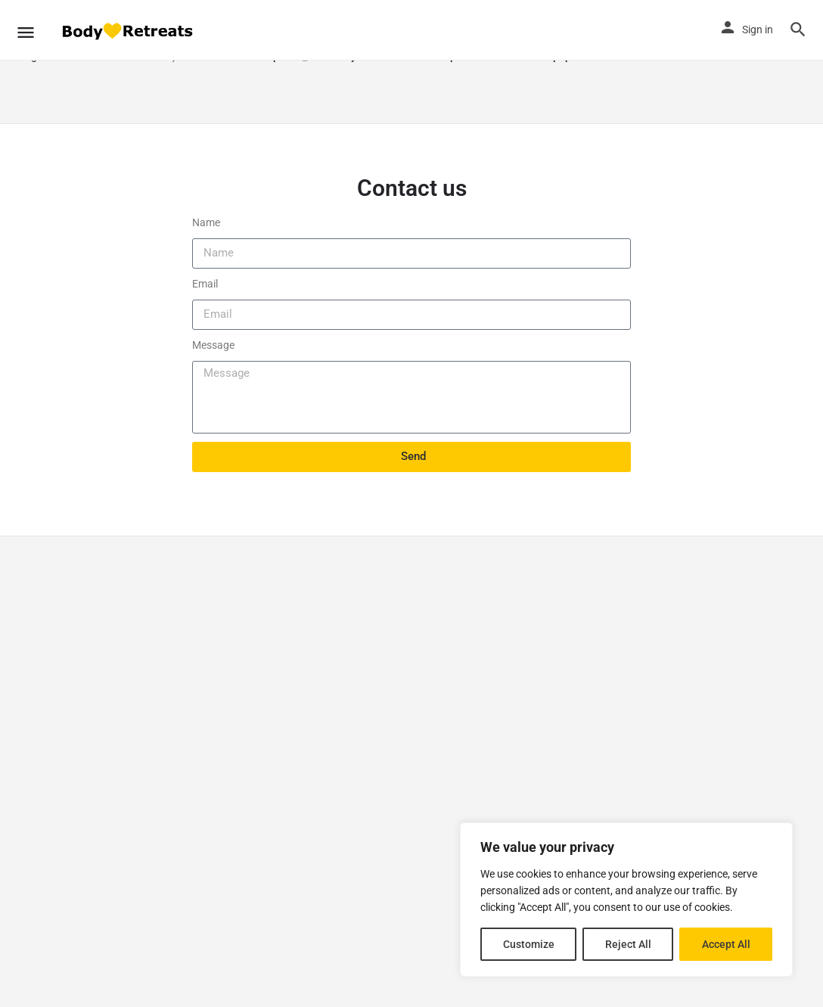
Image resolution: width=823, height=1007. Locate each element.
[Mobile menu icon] (25, 30)
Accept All (726, 944)
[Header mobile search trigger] (798, 29)
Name (206, 222)
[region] (626, 899)
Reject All (628, 944)
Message (213, 345)
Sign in (757, 29)
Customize (528, 944)
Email (205, 284)
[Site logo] (128, 30)
